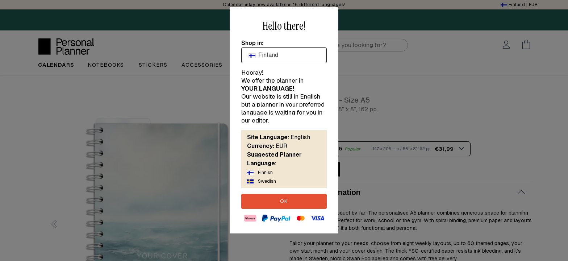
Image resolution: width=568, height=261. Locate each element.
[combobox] (284, 55)
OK (284, 201)
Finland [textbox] (263, 55)
